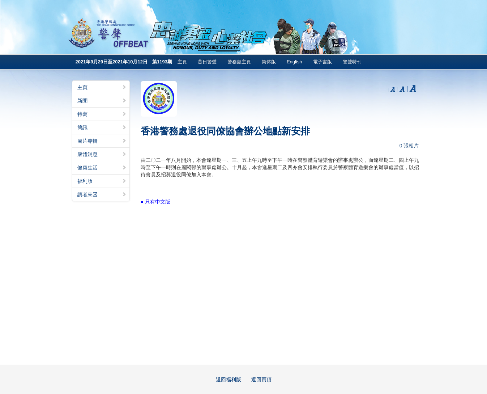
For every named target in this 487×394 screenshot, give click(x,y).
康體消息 (102, 154)
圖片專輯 (102, 141)
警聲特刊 (352, 61)
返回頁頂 (261, 379)
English (294, 61)
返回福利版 (228, 379)
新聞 (102, 101)
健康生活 (102, 168)
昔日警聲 (207, 61)
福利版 (102, 181)
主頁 (182, 61)
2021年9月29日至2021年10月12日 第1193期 (124, 61)
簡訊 (102, 127)
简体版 (269, 61)
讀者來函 (102, 194)
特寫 (102, 114)
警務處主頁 (239, 61)
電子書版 (322, 61)
